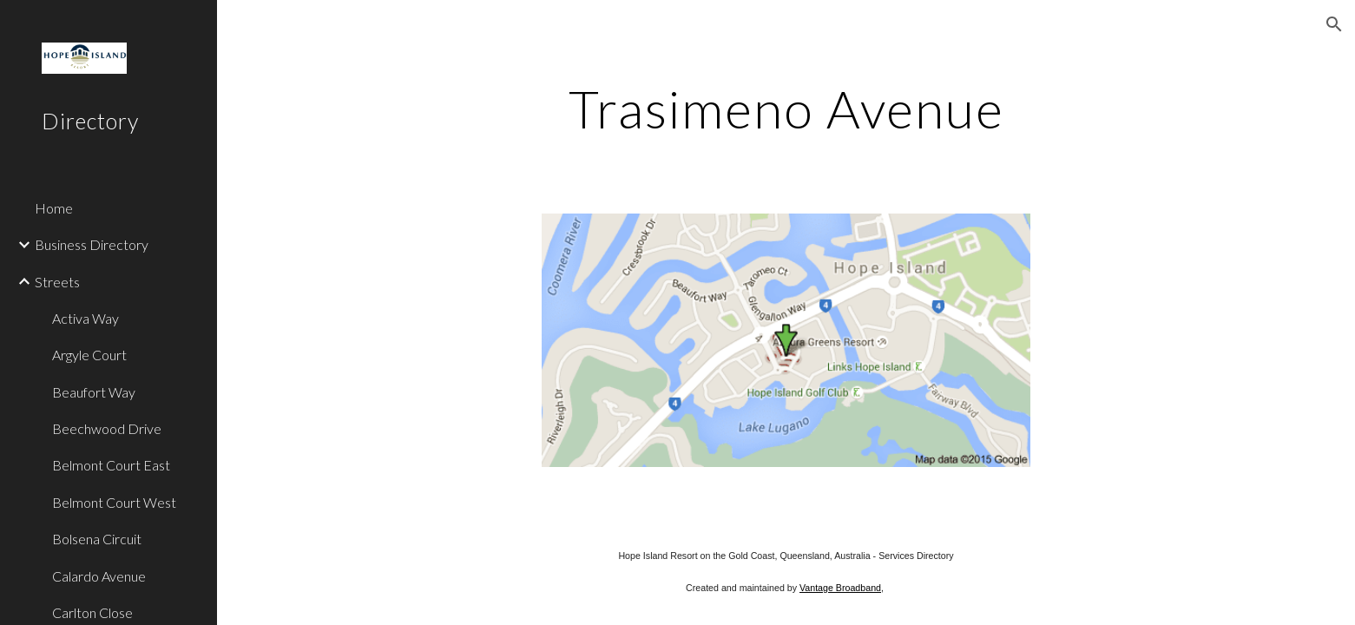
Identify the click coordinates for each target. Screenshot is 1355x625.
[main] (785, 108)
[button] (1334, 24)
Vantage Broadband (840, 587)
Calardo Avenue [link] (99, 576)
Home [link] (54, 208)
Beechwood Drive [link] (106, 428)
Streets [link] (57, 281)
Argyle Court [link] (89, 354)
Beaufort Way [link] (93, 392)
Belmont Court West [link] (114, 502)
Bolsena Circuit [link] (96, 538)
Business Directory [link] (91, 244)
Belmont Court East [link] (111, 465)
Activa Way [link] (85, 318)
